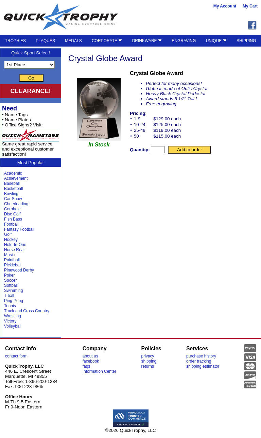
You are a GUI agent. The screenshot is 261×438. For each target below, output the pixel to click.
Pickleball (12, 265)
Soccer (10, 280)
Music (9, 254)
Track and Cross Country (26, 311)
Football (11, 224)
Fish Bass (13, 219)
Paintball (12, 260)
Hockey (11, 239)
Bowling (11, 193)
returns (147, 366)
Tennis (10, 305)
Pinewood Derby (19, 270)
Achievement (16, 178)
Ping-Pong (13, 300)
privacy (147, 356)
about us (90, 356)
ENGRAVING (184, 40)
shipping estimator (202, 366)
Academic (13, 173)
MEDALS (73, 40)
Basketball (13, 188)
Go (31, 78)
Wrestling (12, 316)
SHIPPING (246, 40)
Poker (9, 275)
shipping (149, 361)
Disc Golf (12, 214)
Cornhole (12, 209)
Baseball (12, 183)
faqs (86, 366)
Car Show (13, 198)
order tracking (198, 361)
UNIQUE (216, 40)
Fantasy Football (19, 229)
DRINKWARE (147, 40)
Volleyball (12, 326)
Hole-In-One (15, 244)
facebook (91, 361)
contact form (16, 356)
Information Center (99, 371)
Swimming (13, 290)
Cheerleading (16, 204)
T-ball (9, 295)
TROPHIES (15, 40)
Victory (10, 321)
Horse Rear (14, 249)
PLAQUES (45, 40)
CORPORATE (107, 40)
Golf (8, 234)
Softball (11, 285)
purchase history (201, 356)
